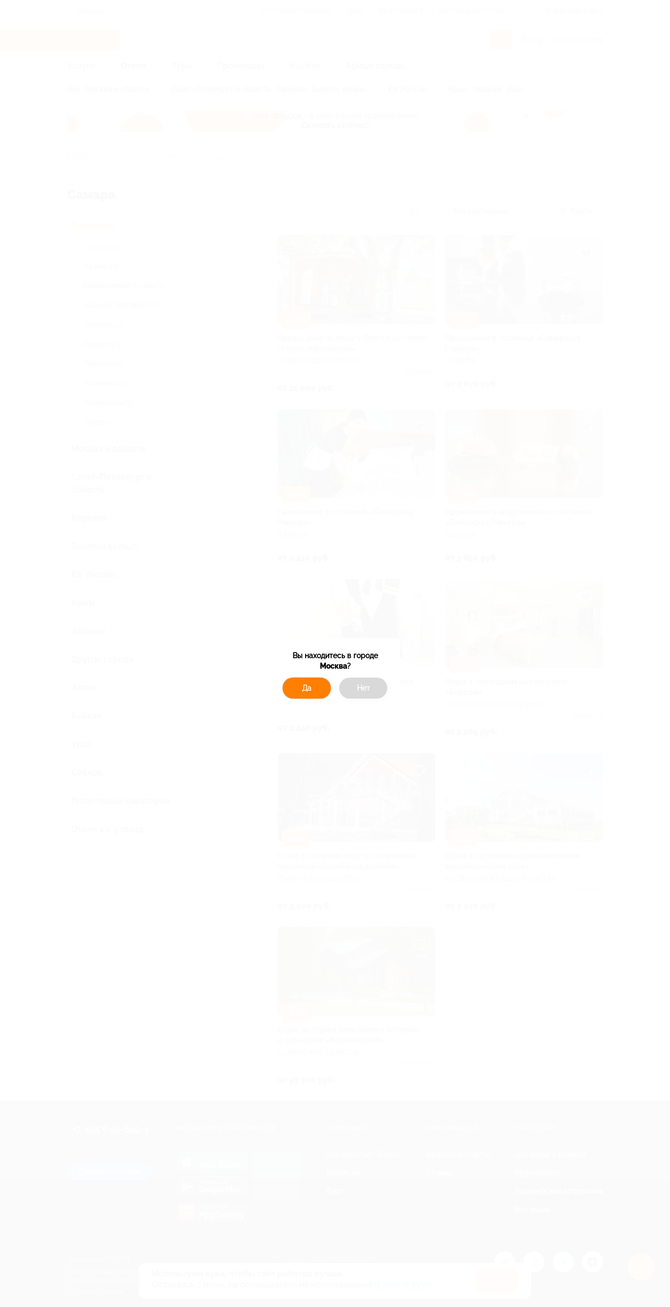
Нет (363, 688)
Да (306, 688)
